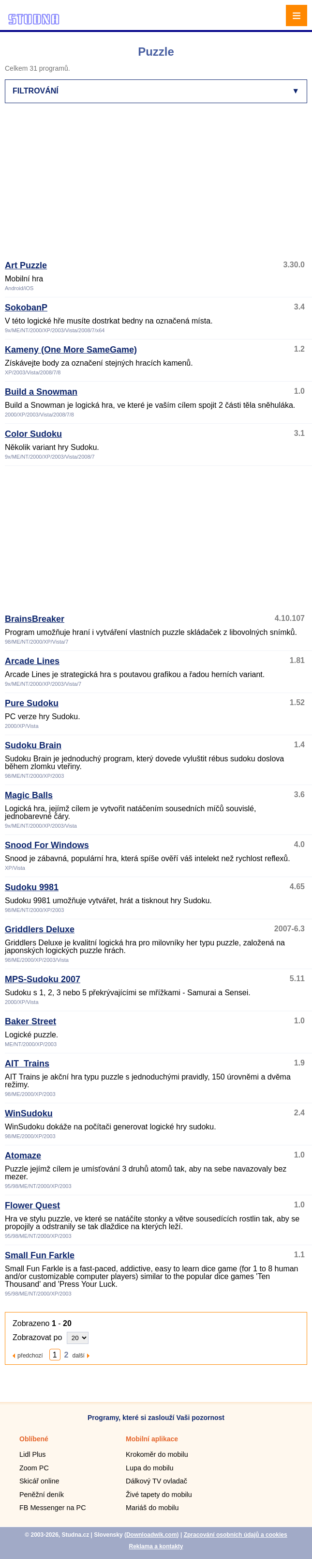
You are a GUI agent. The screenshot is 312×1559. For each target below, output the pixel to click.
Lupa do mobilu (149, 1468)
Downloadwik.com (151, 1534)
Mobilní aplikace (152, 1439)
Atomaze (23, 1155)
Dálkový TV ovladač (156, 1481)
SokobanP (26, 307)
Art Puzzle (26, 265)
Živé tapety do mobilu (159, 1494)
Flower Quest (32, 1205)
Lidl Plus (32, 1454)
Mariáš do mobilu (152, 1508)
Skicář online (39, 1481)
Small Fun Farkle (39, 1255)
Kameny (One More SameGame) (71, 350)
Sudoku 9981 (32, 887)
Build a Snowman (41, 392)
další (79, 1355)
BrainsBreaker (34, 619)
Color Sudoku (33, 434)
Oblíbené (33, 1439)
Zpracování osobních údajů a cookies (235, 1534)
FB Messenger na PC (52, 1508)
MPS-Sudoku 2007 (42, 979)
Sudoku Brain (33, 745)
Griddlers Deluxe (39, 929)
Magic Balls (29, 795)
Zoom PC (34, 1468)
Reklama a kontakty (156, 1546)
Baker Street (30, 1021)
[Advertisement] (158, 186)
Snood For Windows (47, 845)
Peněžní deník (41, 1494)
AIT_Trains (27, 1063)
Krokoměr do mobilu (157, 1454)
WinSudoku (29, 1113)
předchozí (30, 1355)
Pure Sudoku (32, 703)
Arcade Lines (32, 661)
